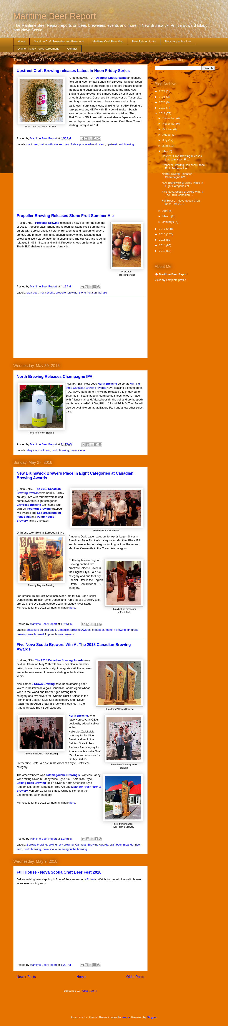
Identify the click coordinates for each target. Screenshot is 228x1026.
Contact (72, 48)
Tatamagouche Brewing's (63, 775)
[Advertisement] (80, 179)
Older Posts (135, 977)
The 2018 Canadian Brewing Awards (59, 660)
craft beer (32, 144)
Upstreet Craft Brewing (111, 77)
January (167, 222)
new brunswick (37, 634)
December (169, 118)
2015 (162, 239)
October (167, 129)
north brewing (60, 450)
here (72, 607)
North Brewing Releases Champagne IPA (55, 376)
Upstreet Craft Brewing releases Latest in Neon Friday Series (73, 70)
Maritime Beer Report (54, 16)
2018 (162, 113)
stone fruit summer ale (93, 292)
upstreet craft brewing (120, 144)
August (167, 134)
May (165, 151)
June (165, 145)
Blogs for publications (178, 41)
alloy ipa (32, 450)
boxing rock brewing (61, 844)
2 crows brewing (37, 844)
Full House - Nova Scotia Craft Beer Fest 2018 (59, 872)
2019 (162, 107)
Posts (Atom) (89, 990)
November (169, 123)
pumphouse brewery (61, 634)
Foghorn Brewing (39, 508)
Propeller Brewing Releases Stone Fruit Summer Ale (65, 216)
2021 (162, 96)
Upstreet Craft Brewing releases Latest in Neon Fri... (182, 157)
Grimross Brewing (29, 504)
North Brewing (107, 383)
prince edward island (92, 144)
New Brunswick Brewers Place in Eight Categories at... (182, 184)
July (165, 140)
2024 (162, 91)
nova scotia (47, 292)
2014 (162, 245)
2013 (162, 250)
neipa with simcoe (51, 144)
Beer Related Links (144, 41)
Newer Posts (26, 977)
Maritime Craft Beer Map (107, 41)
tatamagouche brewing (72, 849)
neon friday (71, 144)
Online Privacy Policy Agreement (38, 48)
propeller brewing (66, 292)
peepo (126, 1017)
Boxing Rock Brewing (31, 782)
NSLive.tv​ (91, 879)
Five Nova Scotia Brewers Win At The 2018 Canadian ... (182, 193)
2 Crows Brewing (43, 684)
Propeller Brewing (47, 222)
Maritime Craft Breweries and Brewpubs (59, 41)
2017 (162, 228)
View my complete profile (170, 280)
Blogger (151, 1017)
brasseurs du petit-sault (41, 629)
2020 (162, 102)
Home (21, 41)
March (166, 216)
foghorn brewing (115, 629)
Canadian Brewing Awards (73, 629)
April (165, 210)
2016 (162, 234)
